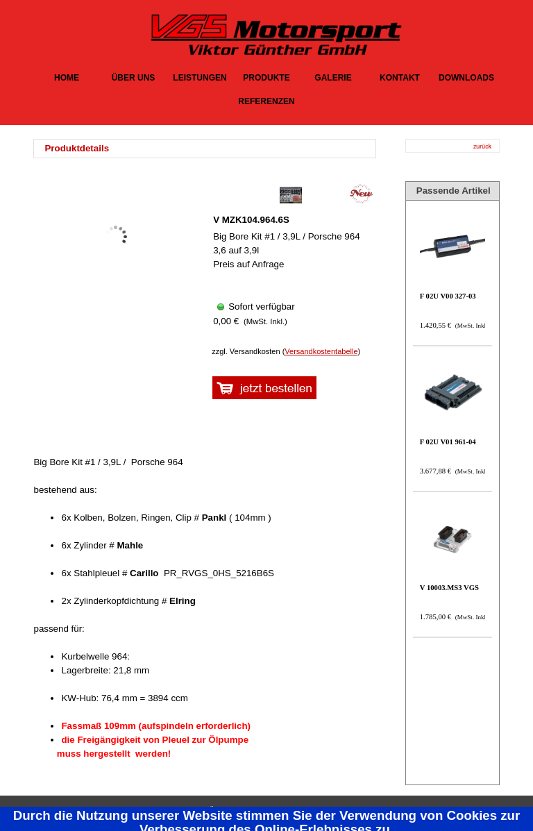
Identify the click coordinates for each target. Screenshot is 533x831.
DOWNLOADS (466, 78)
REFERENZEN (266, 101)
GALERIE (332, 78)
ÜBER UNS (133, 78)
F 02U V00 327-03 (448, 296)
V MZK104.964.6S (251, 220)
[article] (291, 261)
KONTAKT (400, 78)
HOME (66, 78)
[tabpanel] (208, 149)
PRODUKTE (266, 78)
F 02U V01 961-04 (448, 442)
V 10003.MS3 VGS (449, 587)
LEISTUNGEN (199, 78)
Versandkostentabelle (321, 351)
